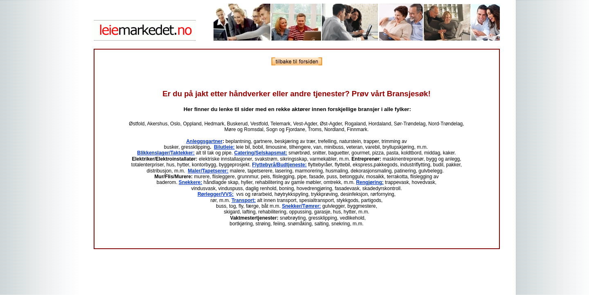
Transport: (244, 200)
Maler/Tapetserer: (208, 171)
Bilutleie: (224, 147)
